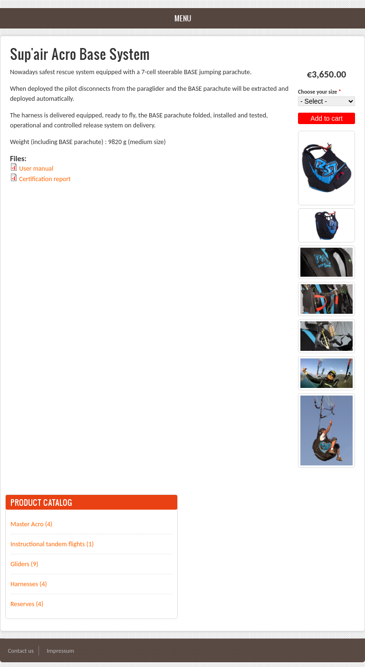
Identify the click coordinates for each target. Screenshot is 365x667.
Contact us (21, 650)
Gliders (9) (24, 564)
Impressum (60, 650)
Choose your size (319, 91)
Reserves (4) (26, 604)
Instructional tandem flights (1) (52, 544)
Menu (182, 18)
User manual (36, 168)
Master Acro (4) (31, 524)
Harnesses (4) (28, 584)
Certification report (45, 179)
